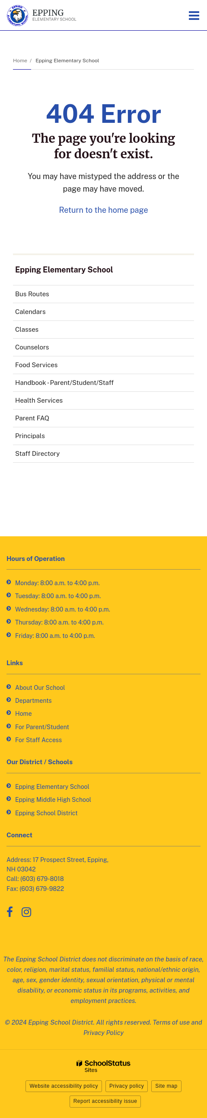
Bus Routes (44, 295)
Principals (30, 435)
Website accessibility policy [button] (63, 1086)
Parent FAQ (32, 418)
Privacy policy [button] (126, 1086)
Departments (33, 700)
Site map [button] (166, 1086)
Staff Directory (37, 453)
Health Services (51, 402)
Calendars (30, 311)
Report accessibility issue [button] (105, 1101)
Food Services (48, 366)
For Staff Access (38, 740)
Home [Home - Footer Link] (23, 713)
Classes (26, 329)
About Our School (40, 687)
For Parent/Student (42, 727)
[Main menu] (194, 15)
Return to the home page (103, 210)
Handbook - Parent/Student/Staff (76, 384)
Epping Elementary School (67, 61)
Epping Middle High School (53, 799)
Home (20, 61)
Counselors (32, 347)
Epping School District (46, 813)
